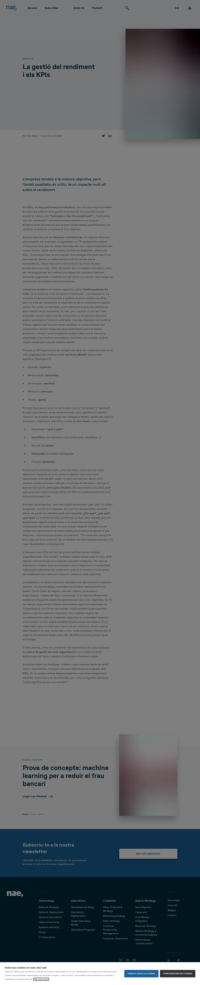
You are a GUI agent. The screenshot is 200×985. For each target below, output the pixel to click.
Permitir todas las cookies (141, 974)
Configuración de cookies (177, 973)
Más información (41, 979)
